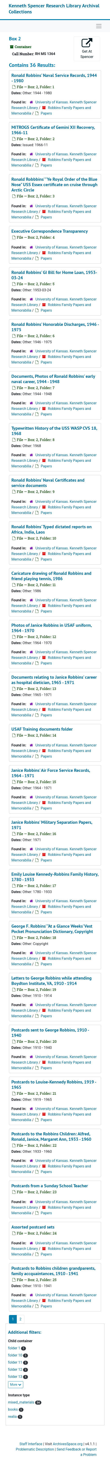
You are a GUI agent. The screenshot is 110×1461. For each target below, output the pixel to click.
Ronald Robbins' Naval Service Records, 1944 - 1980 (54, 78)
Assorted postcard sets (32, 1227)
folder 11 (15, 1362)
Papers (46, 113)
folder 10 (15, 1355)
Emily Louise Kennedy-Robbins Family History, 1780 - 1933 (54, 876)
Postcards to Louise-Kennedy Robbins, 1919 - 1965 (53, 1084)
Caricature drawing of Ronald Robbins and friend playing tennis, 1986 (51, 576)
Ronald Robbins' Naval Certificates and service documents (48, 482)
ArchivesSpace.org (67, 1444)
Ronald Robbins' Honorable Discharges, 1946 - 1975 (55, 327)
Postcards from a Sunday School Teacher (49, 1186)
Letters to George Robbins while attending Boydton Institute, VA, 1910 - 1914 (51, 980)
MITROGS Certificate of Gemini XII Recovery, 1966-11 (53, 130)
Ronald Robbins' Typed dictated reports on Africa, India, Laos (51, 529)
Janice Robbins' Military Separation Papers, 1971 (51, 824)
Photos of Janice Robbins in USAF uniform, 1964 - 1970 (51, 627)
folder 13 (15, 1377)
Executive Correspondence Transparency (49, 231)
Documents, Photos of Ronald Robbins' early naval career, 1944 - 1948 (53, 378)
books (13, 1409)
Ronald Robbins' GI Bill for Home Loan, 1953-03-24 (54, 275)
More (15, 1384)
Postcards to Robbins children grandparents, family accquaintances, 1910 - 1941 (53, 1270)
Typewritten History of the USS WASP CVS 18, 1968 (54, 430)
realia (13, 1416)
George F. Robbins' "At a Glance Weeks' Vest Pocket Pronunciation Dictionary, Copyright (52, 928)
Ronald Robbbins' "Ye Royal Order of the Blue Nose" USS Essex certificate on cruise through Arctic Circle (54, 184)
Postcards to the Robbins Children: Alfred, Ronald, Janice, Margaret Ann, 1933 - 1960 (51, 1136)
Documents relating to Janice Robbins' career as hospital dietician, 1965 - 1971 (54, 679)
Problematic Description (35, 1449)
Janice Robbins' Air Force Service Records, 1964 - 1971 (50, 773)
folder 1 (14, 1348)
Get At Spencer (86, 48)
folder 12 (15, 1369)
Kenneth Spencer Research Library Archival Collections (54, 8)
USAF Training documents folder (42, 729)
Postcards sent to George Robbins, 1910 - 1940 (50, 1032)
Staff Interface (30, 1444)
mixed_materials (21, 1402)
